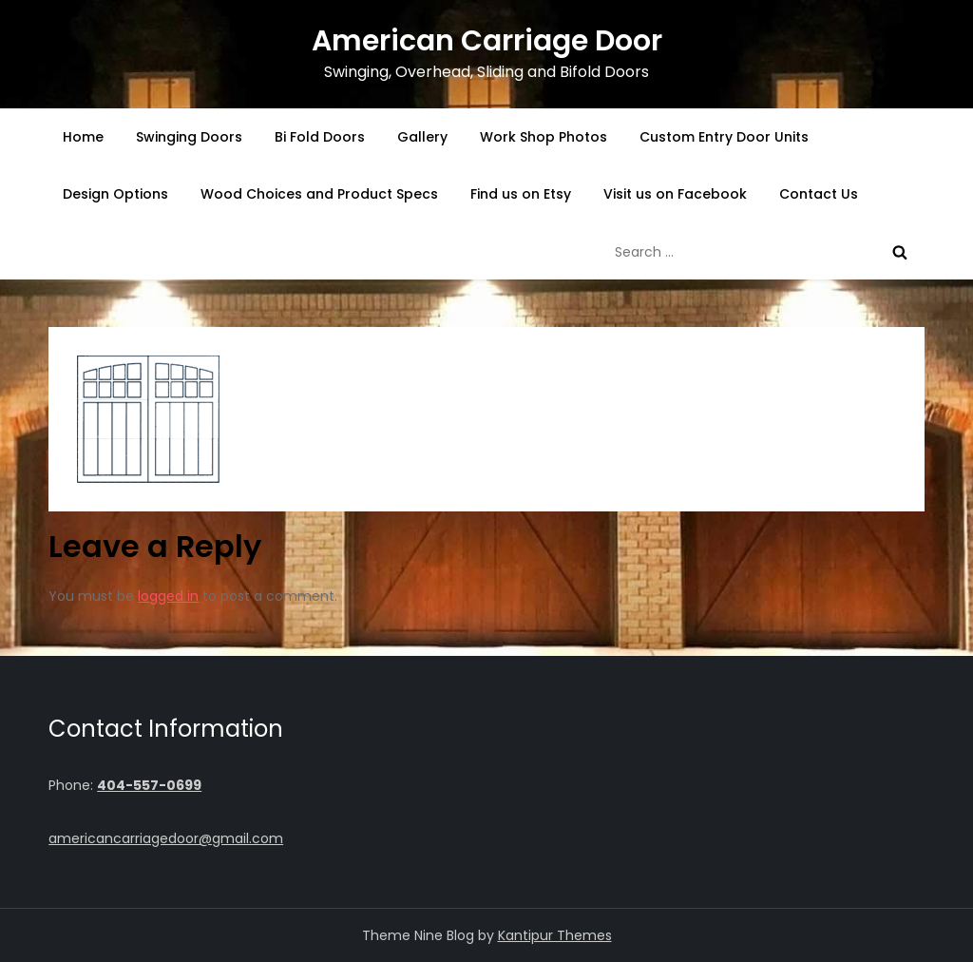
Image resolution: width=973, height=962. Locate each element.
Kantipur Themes (555, 935)
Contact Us (818, 193)
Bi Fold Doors (320, 136)
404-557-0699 (149, 785)
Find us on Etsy (520, 193)
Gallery (422, 136)
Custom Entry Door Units (724, 136)
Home (83, 136)
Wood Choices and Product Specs (319, 193)
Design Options (115, 193)
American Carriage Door (487, 41)
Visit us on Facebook (675, 193)
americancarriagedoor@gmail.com (165, 838)
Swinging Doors (189, 136)
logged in (168, 596)
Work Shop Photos (543, 136)
